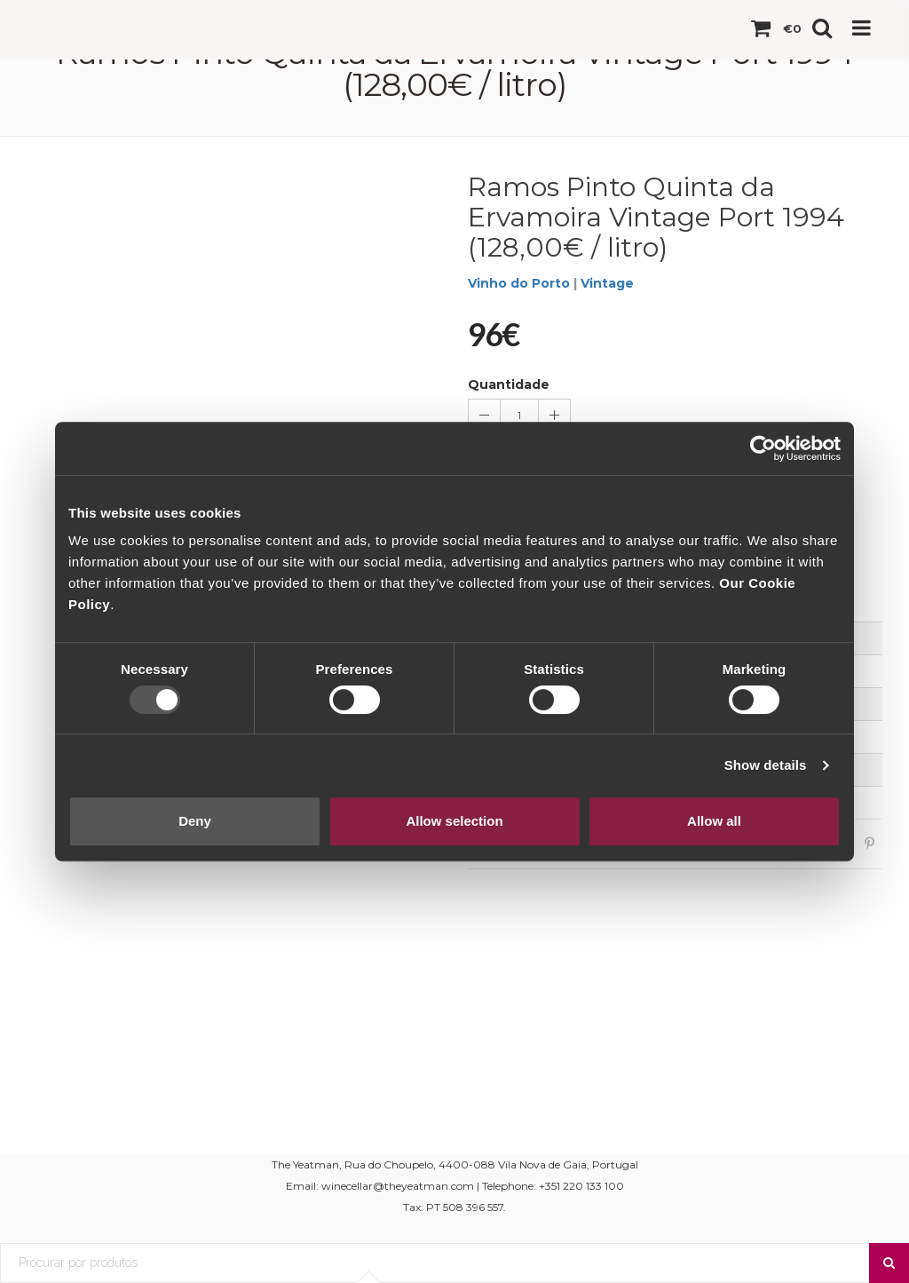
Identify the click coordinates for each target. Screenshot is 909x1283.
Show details (765, 764)
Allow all (714, 820)
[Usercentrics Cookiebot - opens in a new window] (763, 448)
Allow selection (454, 820)
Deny (194, 820)
